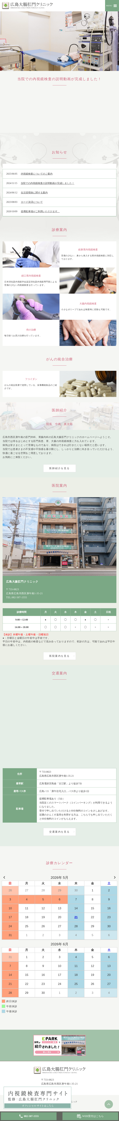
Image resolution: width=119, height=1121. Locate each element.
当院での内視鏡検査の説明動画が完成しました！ (47, 183)
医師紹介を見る (59, 468)
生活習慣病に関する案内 (34, 192)
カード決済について (32, 202)
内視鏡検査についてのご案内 (37, 174)
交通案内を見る (59, 832)
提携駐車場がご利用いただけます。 (40, 211)
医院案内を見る (59, 656)
